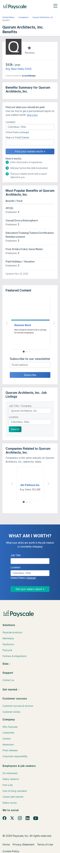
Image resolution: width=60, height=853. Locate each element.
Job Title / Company (20, 405)
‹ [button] (26, 322)
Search (15, 429)
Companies (23, 17)
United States (8, 17)
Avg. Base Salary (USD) (19, 68)
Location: (11, 122)
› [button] (34, 322)
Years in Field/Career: (18, 137)
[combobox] (30, 127)
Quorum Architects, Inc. (43, 17)
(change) (24, 132)
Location (13, 417)
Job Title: (16, 555)
